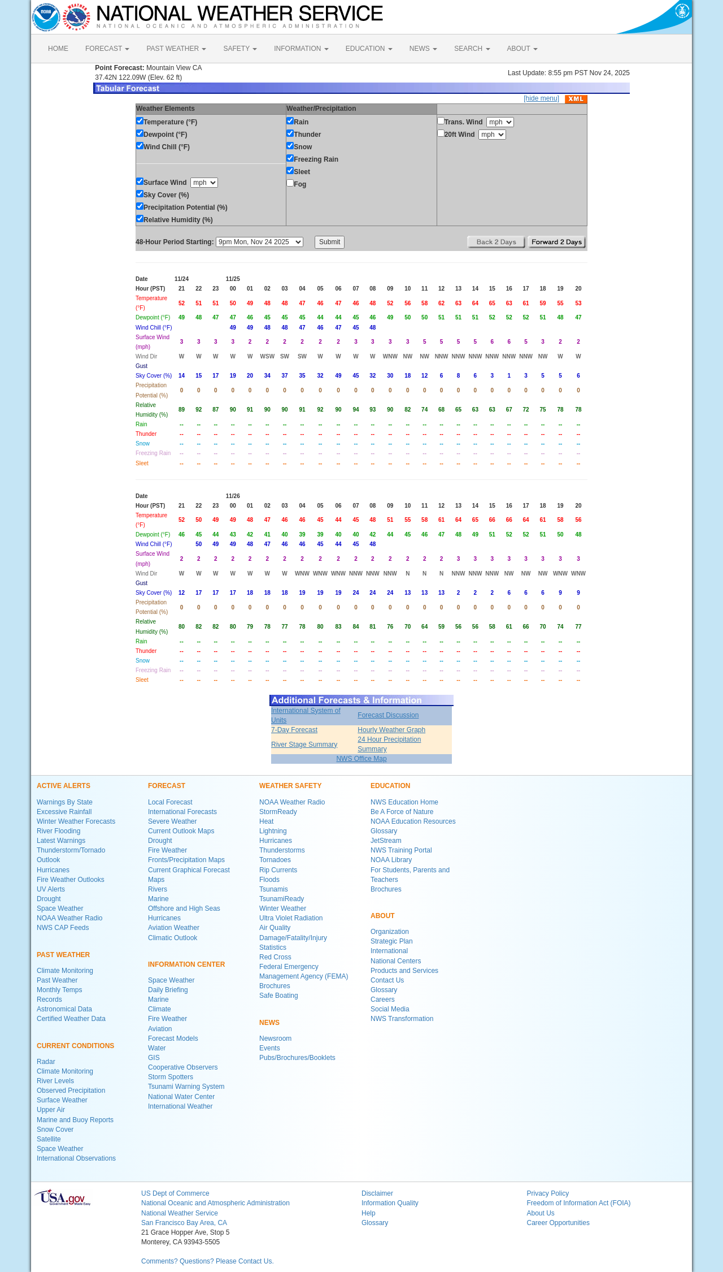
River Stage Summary (304, 745)
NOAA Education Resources (413, 821)
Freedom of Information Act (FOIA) (579, 1203)
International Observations (76, 1158)
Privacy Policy (548, 1193)
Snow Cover (55, 1129)
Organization (390, 932)
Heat (266, 821)
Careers (383, 999)
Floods (269, 880)
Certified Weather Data (71, 1019)
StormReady (278, 812)
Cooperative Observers (182, 1067)
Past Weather (57, 980)
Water (157, 1048)
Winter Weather (282, 908)
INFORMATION (301, 49)
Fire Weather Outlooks (70, 880)
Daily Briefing (168, 990)
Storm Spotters (170, 1077)
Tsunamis (273, 889)
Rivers (157, 889)
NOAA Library (391, 860)
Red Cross (275, 957)
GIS (154, 1058)
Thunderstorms (282, 850)
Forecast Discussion (388, 715)
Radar (46, 1062)
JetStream (386, 841)
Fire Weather (167, 850)
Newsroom (275, 1038)
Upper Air (51, 1110)
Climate (159, 1009)
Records (49, 999)
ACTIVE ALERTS (63, 786)
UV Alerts (51, 889)
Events (269, 1048)
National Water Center (181, 1097)
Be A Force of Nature (402, 812)
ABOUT (522, 49)
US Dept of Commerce (175, 1193)
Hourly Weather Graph (391, 730)
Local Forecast (170, 802)
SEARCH (472, 49)
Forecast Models (173, 1038)
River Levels (55, 1081)
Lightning (273, 831)
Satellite (49, 1139)
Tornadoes (275, 860)
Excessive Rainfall (64, 812)
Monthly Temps (59, 990)
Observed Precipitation (71, 1090)
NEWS (423, 49)
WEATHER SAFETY (290, 786)
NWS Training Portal (401, 850)
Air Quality (274, 928)
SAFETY (240, 49)
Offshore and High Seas (184, 908)
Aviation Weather (173, 928)
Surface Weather (62, 1100)
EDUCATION (369, 49)
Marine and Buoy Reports (75, 1120)
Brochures (274, 986)
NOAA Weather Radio (70, 918)
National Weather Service (179, 1213)
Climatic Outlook (172, 938)
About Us (541, 1213)
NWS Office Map (361, 759)
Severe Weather (172, 821)
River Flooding (58, 831)
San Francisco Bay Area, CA (184, 1223)
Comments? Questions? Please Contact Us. (207, 1261)
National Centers (396, 961)
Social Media (390, 1009)
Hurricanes (53, 870)
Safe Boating (278, 996)
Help (369, 1213)
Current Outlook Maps (181, 831)
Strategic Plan (392, 941)
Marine (158, 899)
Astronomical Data (64, 1009)
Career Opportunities (558, 1223)
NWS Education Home (404, 802)
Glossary (384, 831)
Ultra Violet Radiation (291, 918)
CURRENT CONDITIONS (75, 1046)
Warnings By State (65, 802)
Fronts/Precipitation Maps (186, 860)
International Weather (180, 1106)
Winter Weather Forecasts (76, 821)
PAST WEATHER (176, 49)
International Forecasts (182, 812)
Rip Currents (278, 870)
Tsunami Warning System (186, 1087)
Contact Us (387, 980)
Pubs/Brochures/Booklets (297, 1058)
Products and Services (404, 971)
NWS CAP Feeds (63, 928)
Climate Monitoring (65, 971)
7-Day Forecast (294, 730)
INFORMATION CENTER (186, 964)
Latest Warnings (61, 841)
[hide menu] (541, 98)
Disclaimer (377, 1193)
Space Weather (60, 908)
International (389, 951)
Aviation (160, 1029)
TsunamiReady (281, 899)
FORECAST (107, 49)
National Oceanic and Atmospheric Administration (215, 1203)
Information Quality (390, 1203)
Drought (49, 899)
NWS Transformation (402, 1019)
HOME (58, 49)
